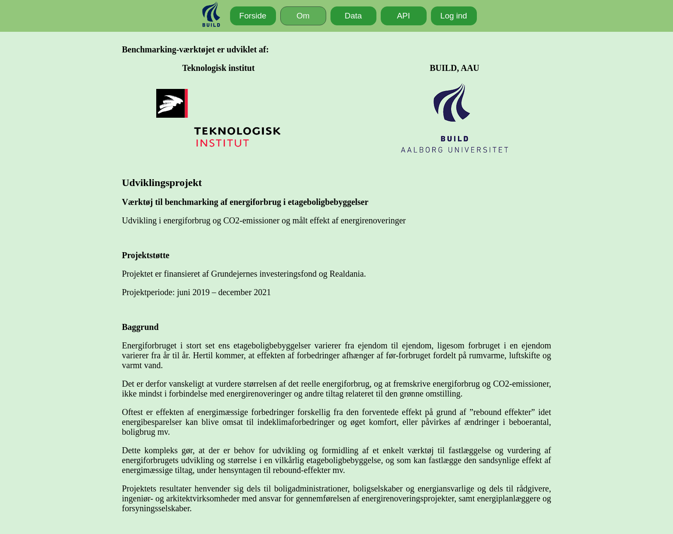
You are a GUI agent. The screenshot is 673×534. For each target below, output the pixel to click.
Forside (252, 15)
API (403, 15)
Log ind (453, 15)
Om (303, 15)
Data (353, 15)
